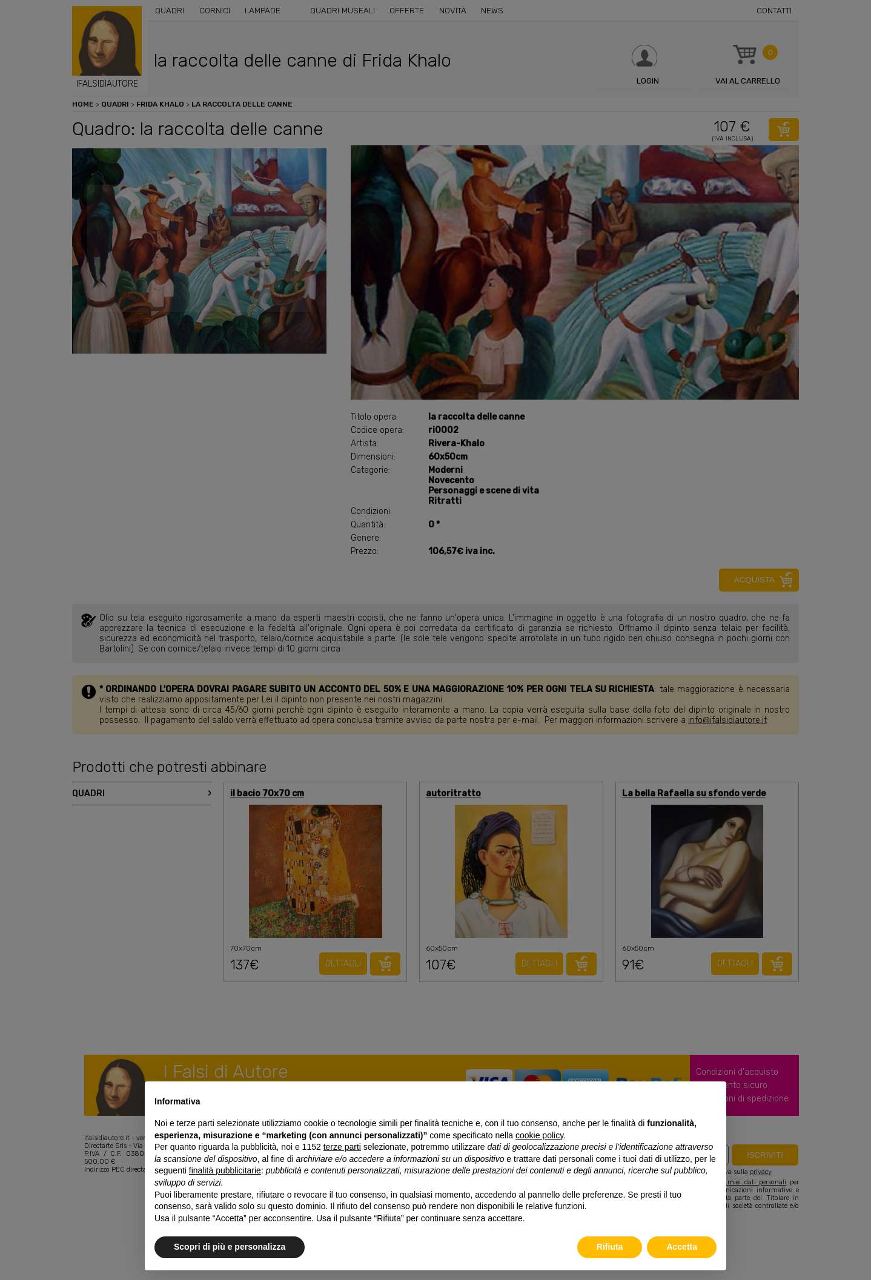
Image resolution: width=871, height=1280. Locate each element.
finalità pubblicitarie (225, 1170)
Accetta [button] (681, 1247)
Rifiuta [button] (610, 1247)
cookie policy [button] (539, 1135)
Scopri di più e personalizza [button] (229, 1247)
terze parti (342, 1147)
